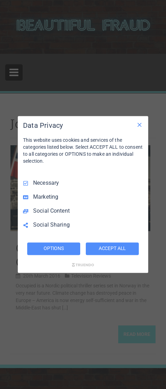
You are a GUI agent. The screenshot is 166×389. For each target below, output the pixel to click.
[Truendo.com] (83, 265)
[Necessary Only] (139, 124)
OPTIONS (54, 248)
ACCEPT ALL (112, 248)
